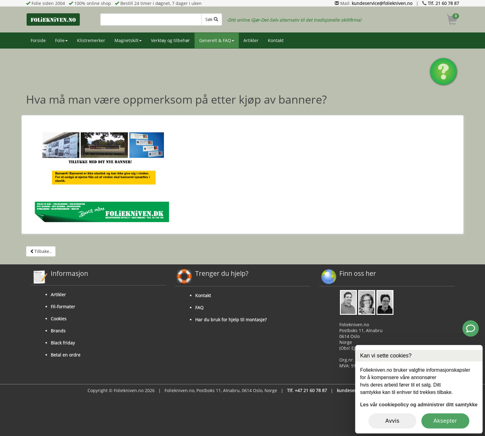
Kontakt (276, 40)
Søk (211, 19)
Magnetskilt (128, 40)
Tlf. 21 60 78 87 (443, 3)
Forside (38, 40)
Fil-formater (63, 307)
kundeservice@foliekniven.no (382, 3)
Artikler (251, 40)
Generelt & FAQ (216, 40)
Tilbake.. (41, 251)
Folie (61, 40)
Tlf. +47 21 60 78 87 (307, 390)
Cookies (59, 319)
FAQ (199, 307)
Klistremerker (91, 40)
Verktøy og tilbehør (170, 40)
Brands (58, 331)
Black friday (63, 343)
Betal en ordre (65, 355)
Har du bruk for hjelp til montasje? (231, 320)
